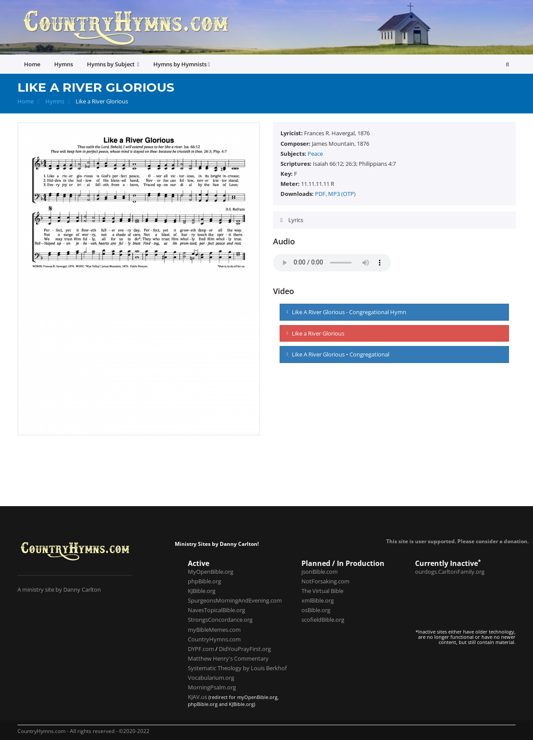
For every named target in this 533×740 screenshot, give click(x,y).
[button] (507, 64)
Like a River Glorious (315, 333)
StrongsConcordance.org (220, 620)
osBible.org (315, 610)
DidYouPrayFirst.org (245, 649)
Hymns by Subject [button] (113, 64)
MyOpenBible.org (210, 572)
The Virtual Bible (322, 591)
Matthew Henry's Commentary (228, 658)
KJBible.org (201, 591)
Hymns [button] (63, 64)
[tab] (394, 220)
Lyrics (295, 220)
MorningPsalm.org (212, 687)
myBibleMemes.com (214, 630)
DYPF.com (201, 649)
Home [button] (32, 64)
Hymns (54, 101)
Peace (315, 154)
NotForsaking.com (325, 581)
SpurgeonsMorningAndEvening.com (235, 600)
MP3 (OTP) (342, 194)
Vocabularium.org (211, 678)
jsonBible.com (319, 572)
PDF (320, 194)
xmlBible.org (317, 600)
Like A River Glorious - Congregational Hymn (346, 312)
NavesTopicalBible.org (216, 610)
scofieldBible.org (322, 620)
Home (25, 101)
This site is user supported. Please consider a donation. (457, 541)
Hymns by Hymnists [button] (181, 64)
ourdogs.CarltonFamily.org (450, 572)
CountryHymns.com (214, 639)
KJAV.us (197, 697)
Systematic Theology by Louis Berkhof (237, 668)
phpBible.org (204, 581)
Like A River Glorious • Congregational (338, 354)
